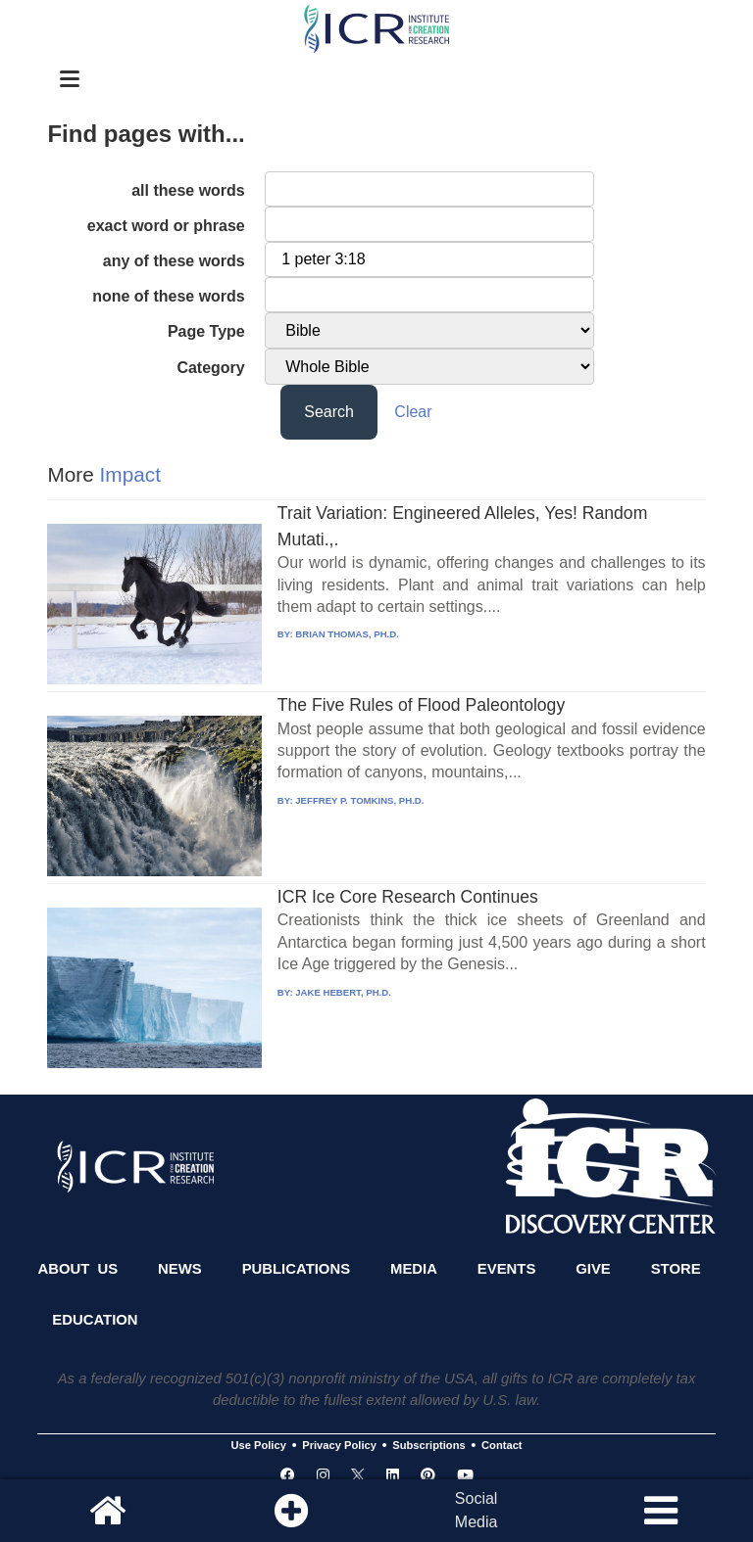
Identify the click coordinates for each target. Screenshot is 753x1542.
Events (506, 1269)
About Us (77, 1269)
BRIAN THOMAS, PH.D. (347, 634)
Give (593, 1269)
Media (413, 1269)
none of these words (168, 296)
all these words (188, 190)
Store (676, 1269)
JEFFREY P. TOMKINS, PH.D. (359, 800)
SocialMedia (476, 1510)
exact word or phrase (166, 225)
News (180, 1269)
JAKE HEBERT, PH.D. (343, 992)
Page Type (206, 331)
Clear (412, 411)
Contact (502, 1446)
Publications (296, 1269)
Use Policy (257, 1446)
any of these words (174, 261)
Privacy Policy (339, 1446)
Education (94, 1320)
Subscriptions (428, 1446)
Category (210, 367)
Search (329, 411)
